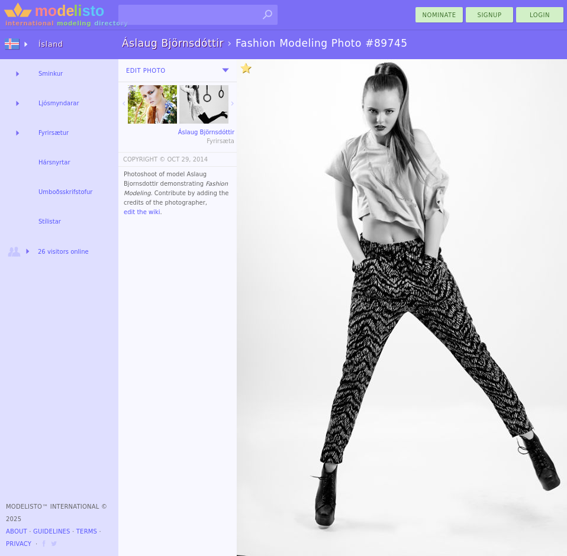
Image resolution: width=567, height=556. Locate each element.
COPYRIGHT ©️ (144, 159)
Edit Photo (146, 70)
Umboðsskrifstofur (65, 192)
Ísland (50, 44)
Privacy (18, 544)
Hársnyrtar (54, 162)
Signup (490, 15)
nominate (439, 15)
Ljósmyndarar (58, 103)
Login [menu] (540, 15)
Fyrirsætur (53, 133)
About (16, 531)
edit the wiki (142, 212)
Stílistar (49, 221)
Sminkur (50, 73)
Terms (86, 531)
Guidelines (51, 531)
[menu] (225, 70)
